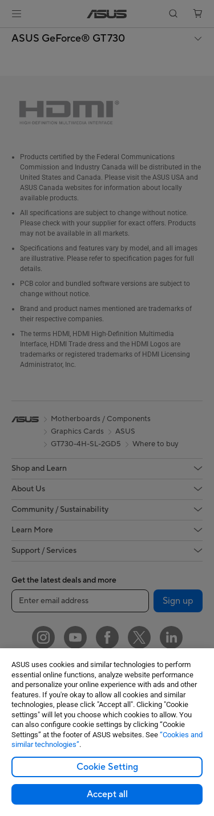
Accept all (107, 794)
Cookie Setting (107, 767)
